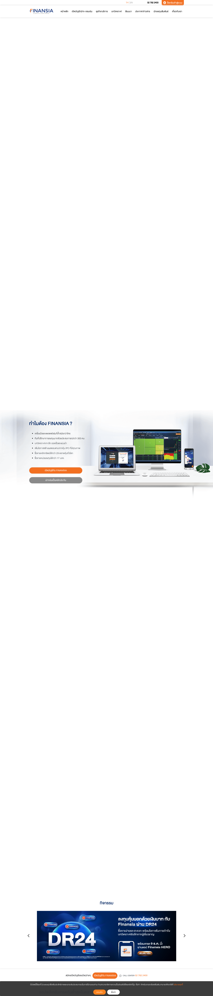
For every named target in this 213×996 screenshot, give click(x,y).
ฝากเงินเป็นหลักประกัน (55, 480)
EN (131, 2)
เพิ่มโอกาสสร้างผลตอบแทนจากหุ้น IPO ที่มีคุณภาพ (57, 448)
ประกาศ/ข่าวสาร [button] (142, 11)
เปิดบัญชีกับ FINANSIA (56, 470)
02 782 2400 (151, 2)
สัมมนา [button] (128, 11)
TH (127, 2)
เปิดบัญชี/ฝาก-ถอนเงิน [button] (82, 11)
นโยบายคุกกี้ (178, 984)
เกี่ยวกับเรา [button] (177, 11)
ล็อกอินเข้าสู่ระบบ (172, 2)
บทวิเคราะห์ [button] (116, 11)
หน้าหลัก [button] (64, 11)
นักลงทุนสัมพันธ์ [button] (161, 11)
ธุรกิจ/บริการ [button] (102, 11)
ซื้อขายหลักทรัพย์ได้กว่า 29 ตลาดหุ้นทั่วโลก (54, 453)
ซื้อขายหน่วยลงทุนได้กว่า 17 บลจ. (49, 458)
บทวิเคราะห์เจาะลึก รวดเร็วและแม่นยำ (51, 443)
